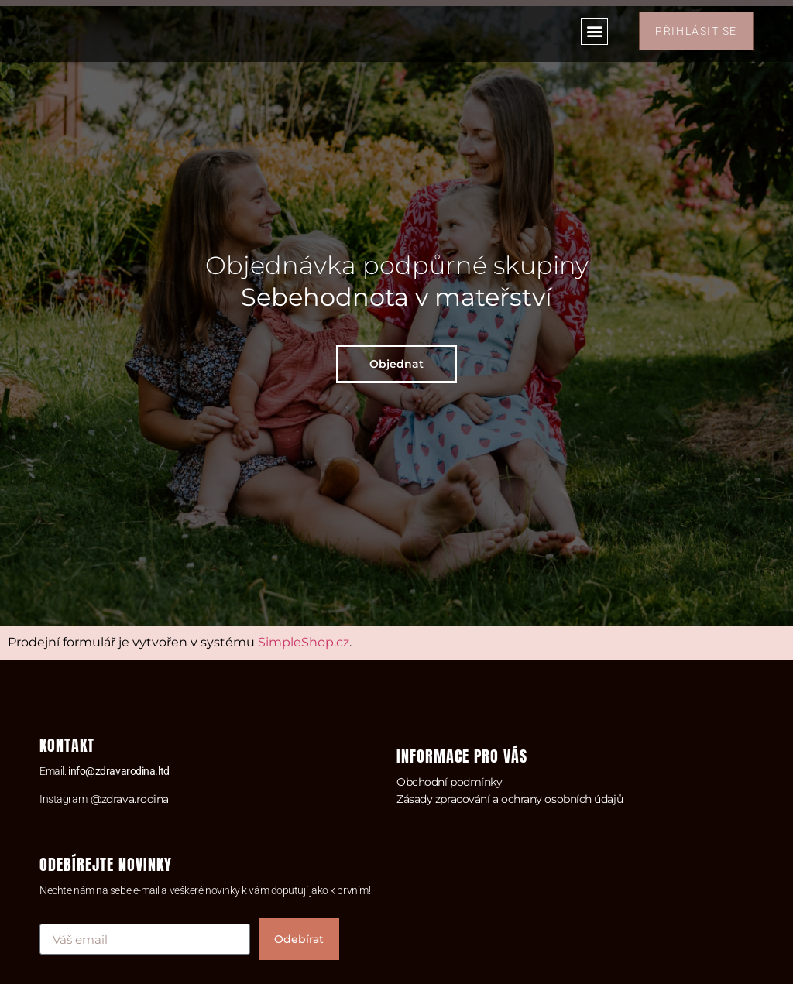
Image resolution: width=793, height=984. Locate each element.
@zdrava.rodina (130, 799)
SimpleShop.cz (303, 642)
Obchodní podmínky (449, 782)
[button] (594, 31)
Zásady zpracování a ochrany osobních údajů (509, 799)
